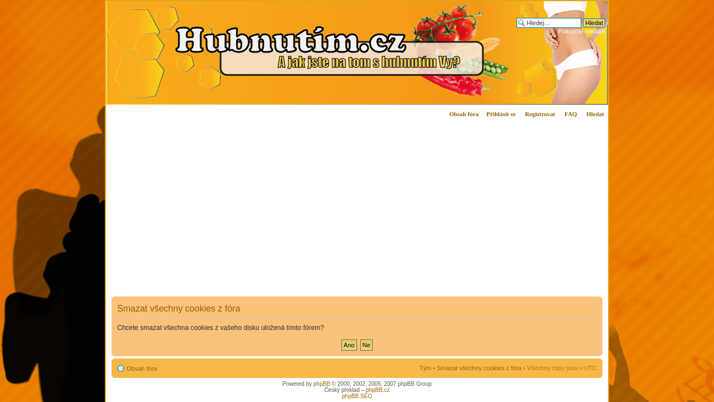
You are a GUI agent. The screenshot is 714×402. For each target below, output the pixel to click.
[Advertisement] (264, 217)
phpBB (321, 384)
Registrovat (540, 114)
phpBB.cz (378, 390)
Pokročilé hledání (581, 31)
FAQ (571, 114)
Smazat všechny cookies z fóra (479, 368)
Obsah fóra (464, 114)
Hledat (595, 114)
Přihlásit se (500, 114)
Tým (425, 368)
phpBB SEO (357, 396)
